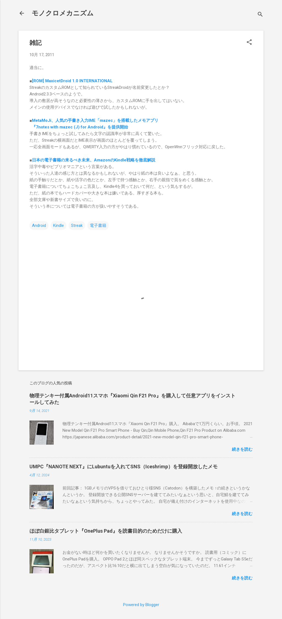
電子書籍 (98, 225)
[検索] (260, 15)
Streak (77, 225)
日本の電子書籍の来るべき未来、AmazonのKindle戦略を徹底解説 (93, 160)
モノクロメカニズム (63, 13)
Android (39, 225)
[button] (249, 42)
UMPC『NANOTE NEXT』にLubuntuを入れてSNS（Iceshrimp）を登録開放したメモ (123, 466)
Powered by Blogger (141, 604)
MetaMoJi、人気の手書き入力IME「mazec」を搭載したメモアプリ (95, 120)
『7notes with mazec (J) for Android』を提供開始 (78, 127)
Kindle (58, 225)
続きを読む (242, 449)
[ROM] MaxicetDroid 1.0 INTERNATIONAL (72, 80)
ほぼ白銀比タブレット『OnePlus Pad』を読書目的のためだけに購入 (105, 531)
